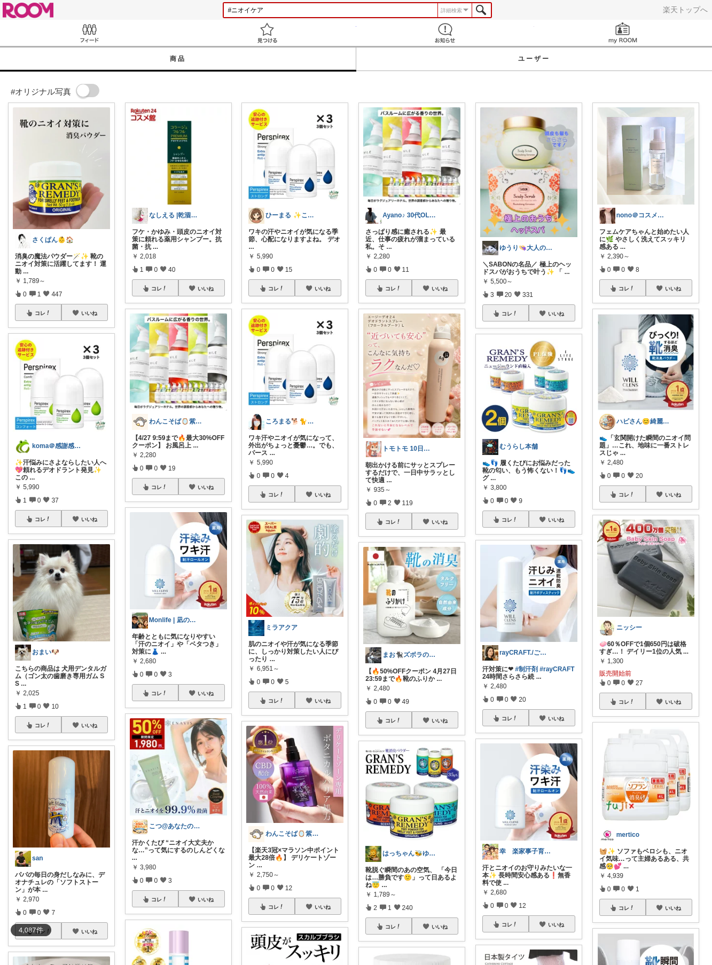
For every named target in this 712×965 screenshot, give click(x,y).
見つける (267, 33)
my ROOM (623, 33)
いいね (89, 313)
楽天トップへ (685, 9)
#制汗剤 (526, 669)
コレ (43, 313)
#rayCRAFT (556, 669)
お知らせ (445, 33)
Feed (89, 33)
